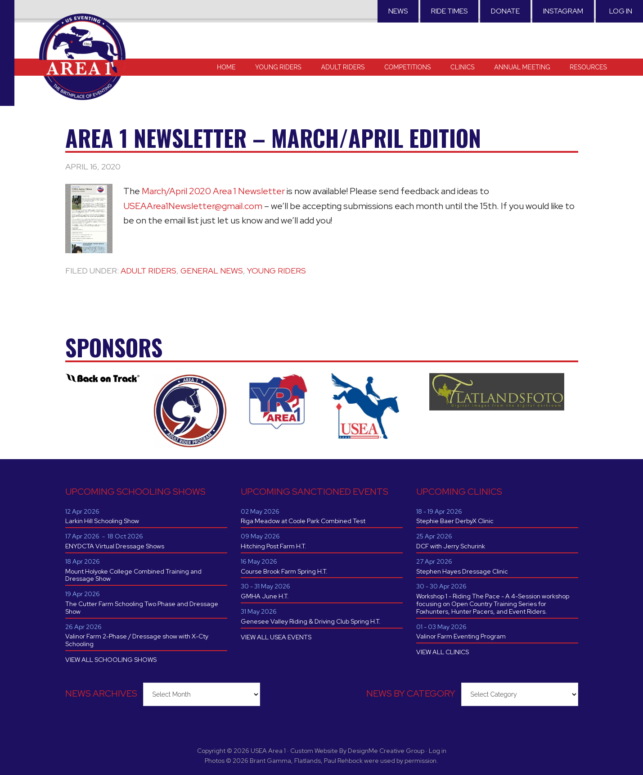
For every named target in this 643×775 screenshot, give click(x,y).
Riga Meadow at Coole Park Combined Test (303, 521)
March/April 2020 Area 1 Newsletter (213, 191)
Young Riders (276, 270)
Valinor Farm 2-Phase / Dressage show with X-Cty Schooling (136, 640)
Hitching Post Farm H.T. (273, 546)
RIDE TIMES (449, 11)
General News (211, 270)
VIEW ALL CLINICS (442, 652)
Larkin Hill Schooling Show (102, 521)
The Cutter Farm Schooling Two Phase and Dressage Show (141, 607)
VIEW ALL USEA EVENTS (276, 637)
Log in (620, 11)
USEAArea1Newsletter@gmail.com (192, 206)
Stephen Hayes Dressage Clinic (462, 571)
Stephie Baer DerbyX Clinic (455, 521)
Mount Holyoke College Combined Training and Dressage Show (133, 575)
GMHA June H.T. (265, 596)
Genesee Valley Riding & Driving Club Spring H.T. (311, 621)
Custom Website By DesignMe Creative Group (357, 751)
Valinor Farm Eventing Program (461, 636)
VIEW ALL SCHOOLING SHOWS (111, 660)
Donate (505, 11)
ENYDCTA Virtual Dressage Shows (114, 546)
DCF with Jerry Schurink (450, 546)
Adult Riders (148, 270)
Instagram (563, 11)
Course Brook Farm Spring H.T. (284, 571)
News (398, 11)
